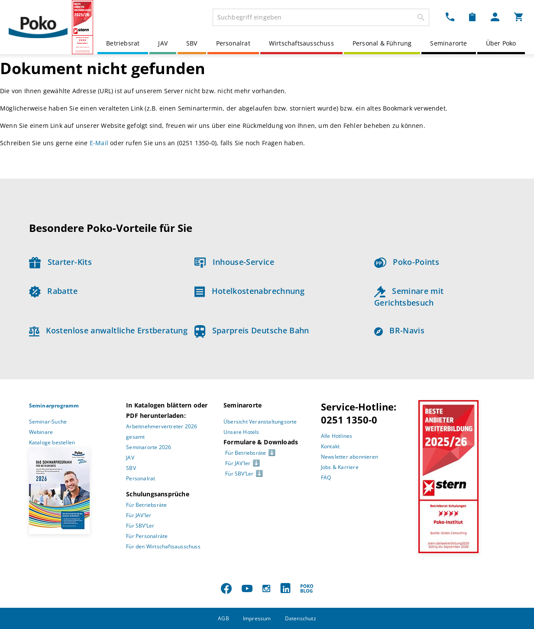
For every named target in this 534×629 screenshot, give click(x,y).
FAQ (326, 477)
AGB (223, 618)
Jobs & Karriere (340, 467)
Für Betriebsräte (146, 504)
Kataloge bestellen (52, 442)
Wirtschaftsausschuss (301, 43)
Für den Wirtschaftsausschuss (163, 546)
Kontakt (330, 446)
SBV (191, 43)
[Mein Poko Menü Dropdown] (495, 16)
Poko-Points (406, 262)
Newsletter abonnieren (349, 456)
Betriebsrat (122, 43)
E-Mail (99, 143)
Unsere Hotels (241, 432)
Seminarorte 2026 (148, 447)
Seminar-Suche (48, 421)
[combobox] (321, 17)
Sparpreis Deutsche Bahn (251, 330)
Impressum (257, 618)
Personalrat (233, 43)
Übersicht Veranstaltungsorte (260, 421)
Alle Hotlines (337, 436)
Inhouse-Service (234, 262)
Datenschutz (300, 618)
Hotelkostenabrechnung (249, 291)
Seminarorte (448, 43)
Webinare (41, 432)
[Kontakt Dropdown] (450, 16)
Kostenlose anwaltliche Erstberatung (108, 330)
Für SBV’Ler (140, 525)
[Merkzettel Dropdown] (472, 16)
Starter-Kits (60, 262)
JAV (163, 43)
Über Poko (501, 43)
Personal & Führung (382, 43)
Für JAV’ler (138, 515)
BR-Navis (399, 330)
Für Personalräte (147, 536)
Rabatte (53, 291)
